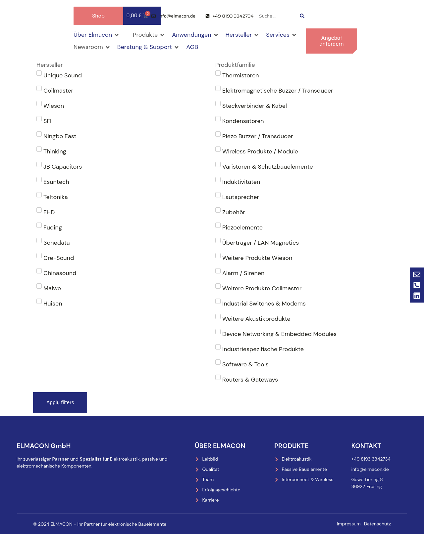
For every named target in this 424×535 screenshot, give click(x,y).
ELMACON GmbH (44, 446)
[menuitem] (331, 16)
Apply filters (61, 402)
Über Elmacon (220, 446)
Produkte (291, 446)
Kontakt (366, 446)
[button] (96, 35)
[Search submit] (302, 15)
